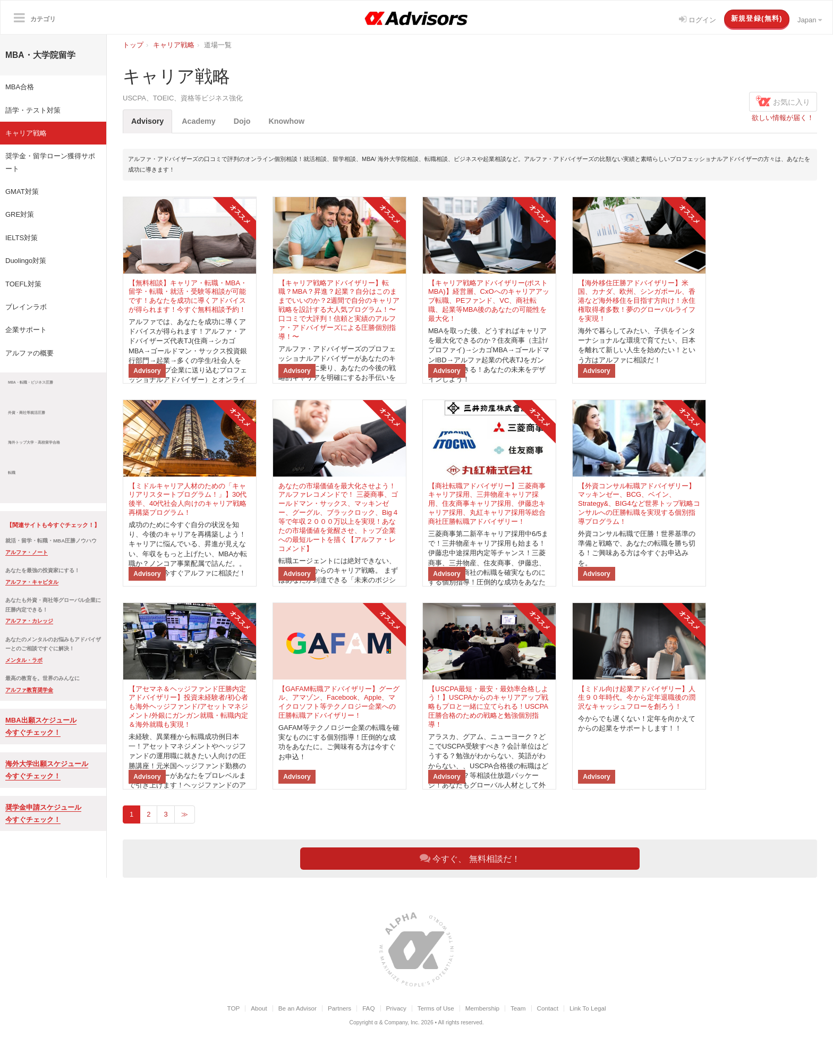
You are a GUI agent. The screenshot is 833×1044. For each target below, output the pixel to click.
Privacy (396, 1008)
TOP (233, 1008)
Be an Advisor (297, 1008)
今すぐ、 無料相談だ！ (470, 858)
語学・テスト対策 (33, 110)
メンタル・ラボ (23, 660)
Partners (339, 1008)
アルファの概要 (29, 353)
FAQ (368, 1008)
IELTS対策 (21, 238)
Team (518, 1008)
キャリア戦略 (26, 133)
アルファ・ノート (26, 552)
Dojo (242, 121)
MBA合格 (19, 87)
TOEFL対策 (23, 284)
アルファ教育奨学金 (29, 690)
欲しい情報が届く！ (783, 118)
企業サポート (26, 330)
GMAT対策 (22, 192)
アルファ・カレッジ (29, 621)
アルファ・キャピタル (31, 582)
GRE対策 (19, 214)
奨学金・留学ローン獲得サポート (50, 162)
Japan (809, 20)
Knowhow (287, 121)
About (259, 1008)
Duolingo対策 (25, 261)
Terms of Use (436, 1008)
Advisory (147, 121)
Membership (482, 1008)
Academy (199, 121)
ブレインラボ (26, 307)
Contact (547, 1008)
